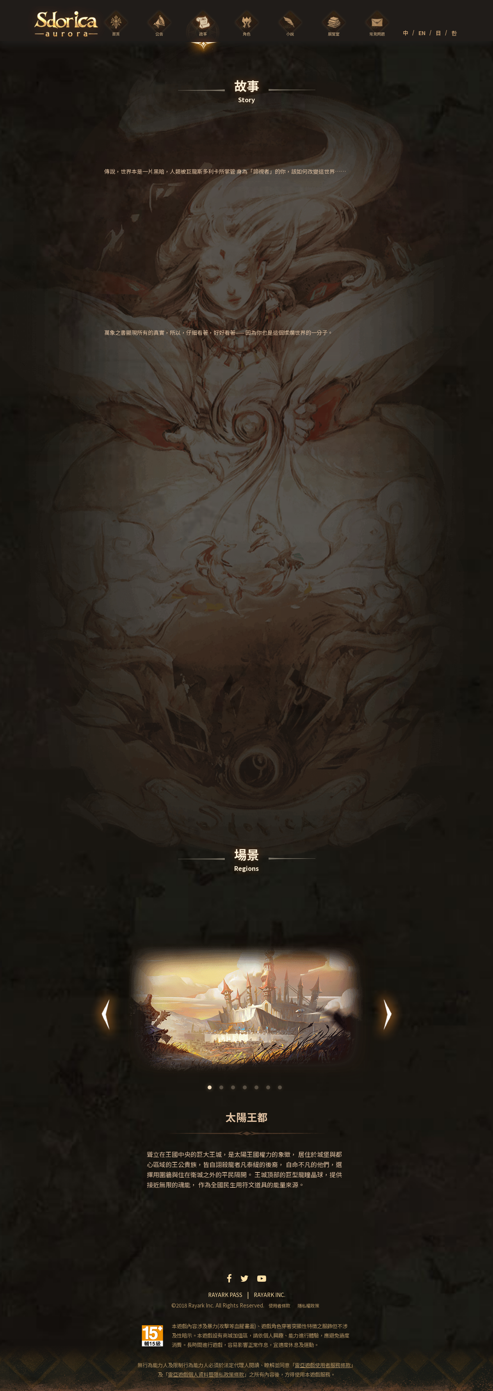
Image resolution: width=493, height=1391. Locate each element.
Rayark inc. (269, 1295)
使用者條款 (279, 1305)
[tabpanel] (246, 1062)
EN (421, 33)
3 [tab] (235, 1089)
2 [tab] (223, 1089)
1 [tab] (211, 1089)
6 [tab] (270, 1089)
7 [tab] (282, 1089)
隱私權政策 (308, 1305)
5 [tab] (258, 1089)
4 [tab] (247, 1089)
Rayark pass (225, 1295)
